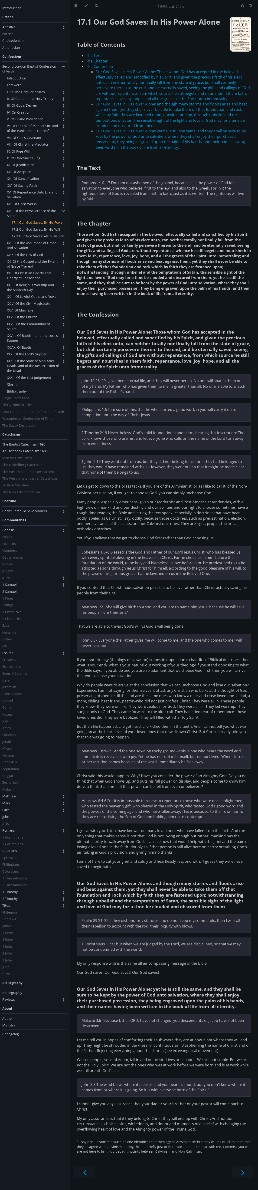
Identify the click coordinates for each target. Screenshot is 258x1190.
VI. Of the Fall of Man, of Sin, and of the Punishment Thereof (32, 128)
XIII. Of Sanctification (23, 178)
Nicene (7, 34)
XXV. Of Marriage (20, 310)
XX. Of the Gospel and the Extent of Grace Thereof (32, 264)
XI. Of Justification (20, 165)
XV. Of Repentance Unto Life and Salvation (32, 194)
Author (7, 1018)
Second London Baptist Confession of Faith (29, 68)
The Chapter (97, 61)
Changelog (10, 1034)
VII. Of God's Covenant (24, 137)
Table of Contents (101, 44)
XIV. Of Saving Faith (22, 185)
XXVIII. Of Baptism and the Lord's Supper (32, 338)
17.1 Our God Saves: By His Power (38, 222)
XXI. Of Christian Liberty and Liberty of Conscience (29, 275)
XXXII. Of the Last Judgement (29, 377)
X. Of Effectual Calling (23, 158)
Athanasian (11, 47)
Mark (6, 803)
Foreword (14, 85)
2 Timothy (10, 898)
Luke (6, 810)
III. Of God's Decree (22, 105)
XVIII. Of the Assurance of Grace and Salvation (31, 245)
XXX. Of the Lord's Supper (27, 354)
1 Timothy (10, 892)
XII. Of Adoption (19, 172)
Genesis (8, 530)
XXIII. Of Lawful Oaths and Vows (31, 296)
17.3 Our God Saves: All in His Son (38, 236)
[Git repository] (243, 5)
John (5, 816)
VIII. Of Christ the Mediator (28, 144)
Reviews (8, 999)
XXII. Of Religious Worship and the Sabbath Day (30, 287)
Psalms (7, 653)
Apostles (9, 27)
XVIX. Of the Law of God (25, 254)
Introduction (12, 8)
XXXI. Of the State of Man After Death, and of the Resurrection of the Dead (33, 366)
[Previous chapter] (84, 1172)
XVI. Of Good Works (22, 204)
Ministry (8, 1025)
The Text (93, 55)
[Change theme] (86, 6)
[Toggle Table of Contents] (76, 6)
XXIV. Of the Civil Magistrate (28, 303)
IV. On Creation (18, 112)
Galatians (9, 851)
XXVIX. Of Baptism (21, 347)
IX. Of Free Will (18, 151)
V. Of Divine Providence (25, 119)
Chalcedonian (13, 40)
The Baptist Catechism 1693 (24, 444)
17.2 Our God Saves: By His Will (36, 229)
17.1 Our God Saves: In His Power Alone (148, 22)
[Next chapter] (242, 1172)
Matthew (9, 796)
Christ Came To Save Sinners (24, 511)
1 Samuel (9, 584)
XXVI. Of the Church (22, 317)
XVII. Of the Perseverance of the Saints (31, 213)
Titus (6, 905)
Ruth (6, 578)
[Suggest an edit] (251, 5)
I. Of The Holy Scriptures (26, 92)
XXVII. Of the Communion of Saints (28, 326)
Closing (12, 384)
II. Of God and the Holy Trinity (30, 98)
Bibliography (17, 391)
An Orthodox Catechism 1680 (25, 451)
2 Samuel (9, 591)
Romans (8, 830)
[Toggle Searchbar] (96, 6)
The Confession (99, 66)
